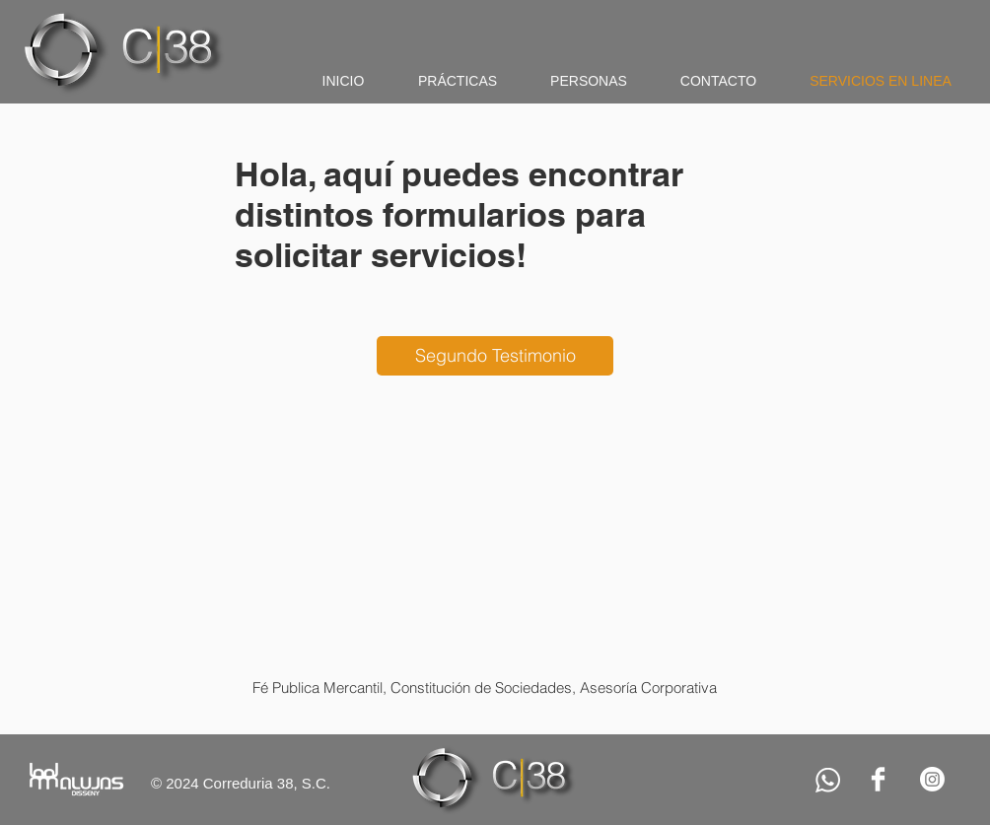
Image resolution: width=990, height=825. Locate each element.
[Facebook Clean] (878, 779)
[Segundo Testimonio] (495, 356)
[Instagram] (932, 779)
